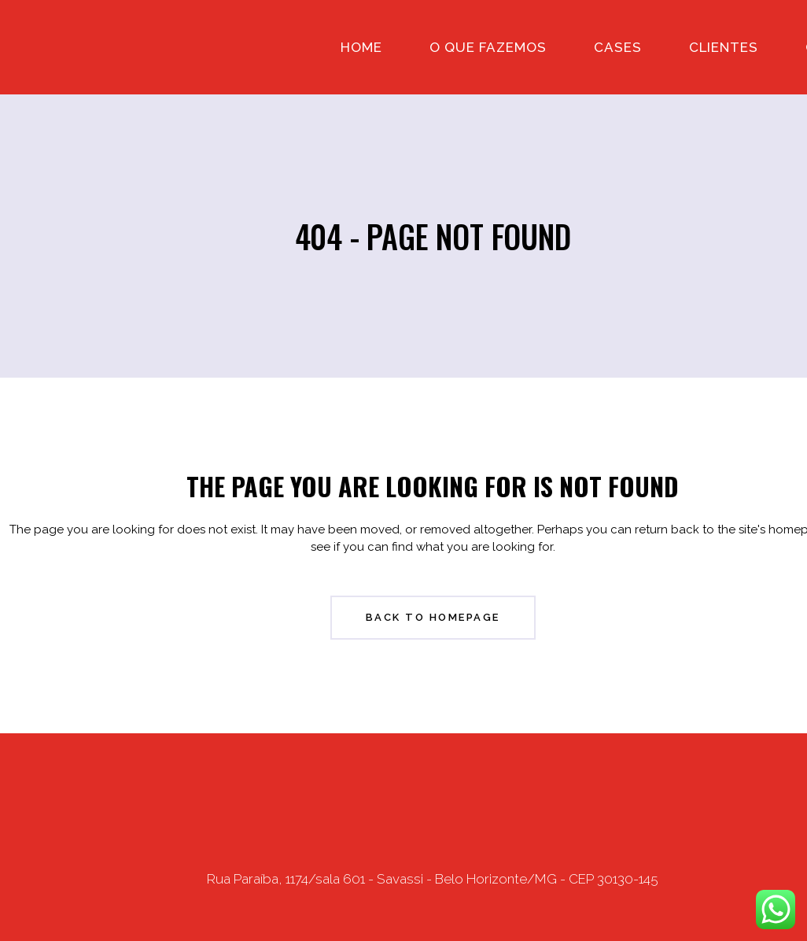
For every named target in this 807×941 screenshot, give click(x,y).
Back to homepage (433, 617)
